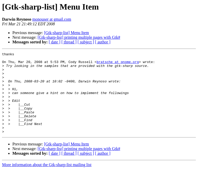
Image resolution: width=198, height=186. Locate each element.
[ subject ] (86, 42)
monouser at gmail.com (51, 19)
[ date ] (54, 42)
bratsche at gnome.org (118, 64)
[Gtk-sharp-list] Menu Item (66, 32)
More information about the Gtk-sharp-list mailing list (47, 181)
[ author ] (103, 42)
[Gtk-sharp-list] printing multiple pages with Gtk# (79, 37)
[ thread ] (69, 42)
